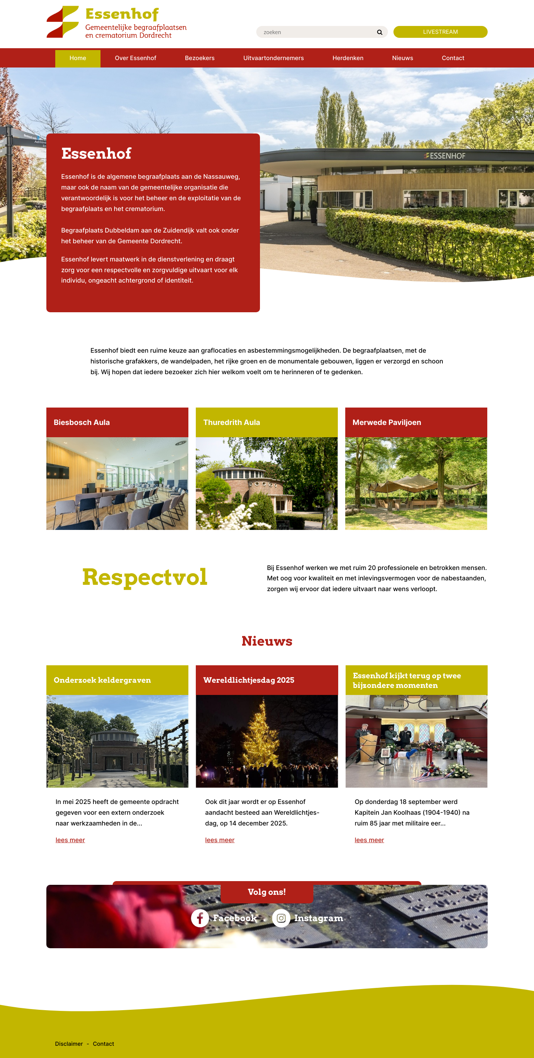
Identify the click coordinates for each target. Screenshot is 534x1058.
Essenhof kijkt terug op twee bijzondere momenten (407, 680)
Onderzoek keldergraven (102, 680)
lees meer (70, 840)
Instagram (307, 918)
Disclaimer (69, 1043)
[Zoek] (380, 32)
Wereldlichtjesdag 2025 (248, 680)
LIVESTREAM (440, 31)
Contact (103, 1043)
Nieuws (267, 641)
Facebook (224, 918)
